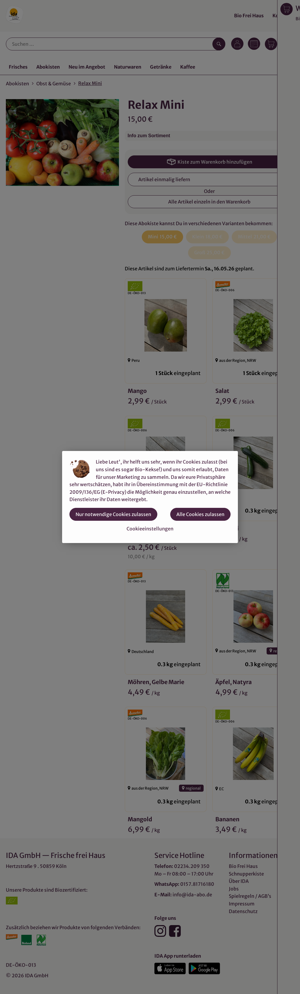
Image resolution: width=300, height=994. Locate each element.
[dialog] (150, 497)
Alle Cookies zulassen (200, 514)
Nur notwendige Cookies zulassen (113, 514)
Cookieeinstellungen (150, 529)
